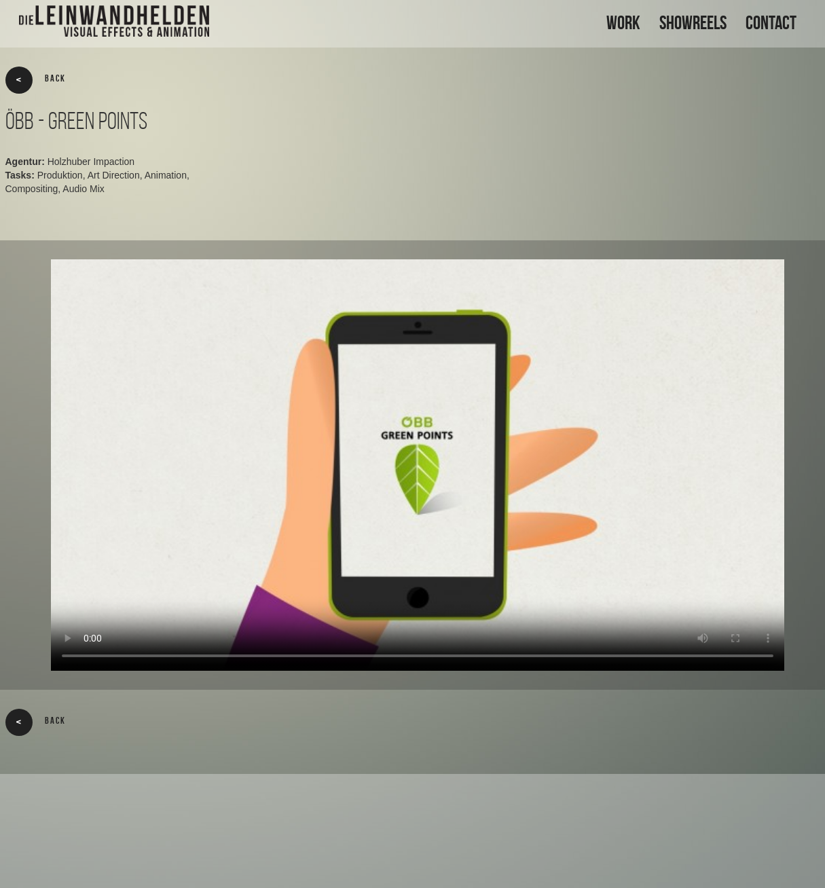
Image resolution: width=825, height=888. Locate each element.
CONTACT (771, 22)
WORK (623, 22)
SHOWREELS (693, 22)
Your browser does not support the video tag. (417, 465)
